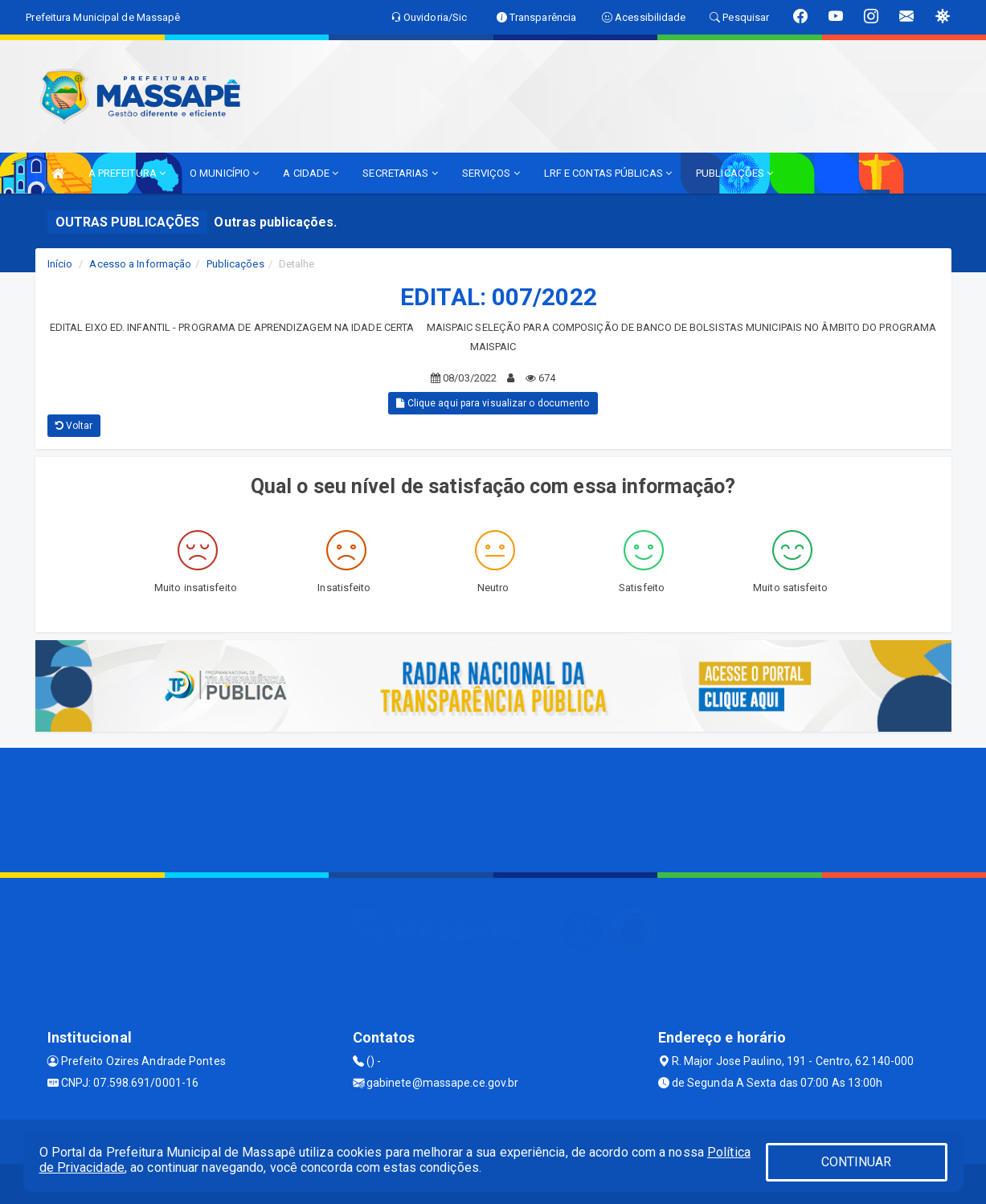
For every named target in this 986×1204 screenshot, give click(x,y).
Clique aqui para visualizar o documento (492, 403)
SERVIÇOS (491, 173)
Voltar (74, 425)
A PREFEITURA (127, 173)
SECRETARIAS (399, 173)
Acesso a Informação (140, 264)
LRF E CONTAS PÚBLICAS (608, 173)
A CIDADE (310, 173)
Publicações (235, 264)
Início (60, 264)
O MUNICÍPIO (224, 173)
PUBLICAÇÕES (734, 173)
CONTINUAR (856, 1161)
